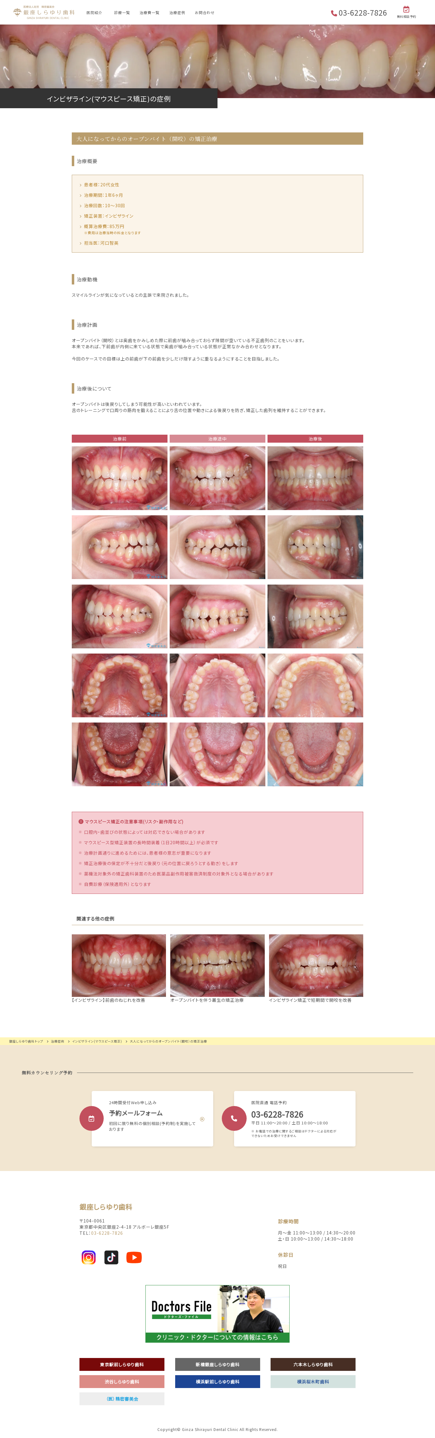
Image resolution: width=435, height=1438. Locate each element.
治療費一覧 (150, 12)
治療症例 (177, 12)
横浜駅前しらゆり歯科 (218, 1382)
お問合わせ (205, 12)
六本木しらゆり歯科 (313, 1364)
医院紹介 (94, 12)
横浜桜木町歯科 (313, 1382)
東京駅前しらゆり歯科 (122, 1364)
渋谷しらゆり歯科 (122, 1382)
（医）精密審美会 (122, 1399)
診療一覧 (122, 12)
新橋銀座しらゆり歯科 (218, 1364)
